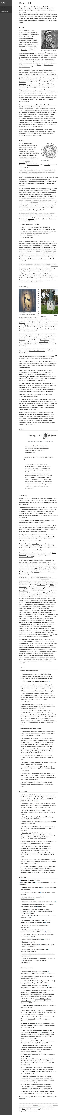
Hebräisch (41, 76)
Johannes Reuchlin (24, 520)
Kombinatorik (54, 266)
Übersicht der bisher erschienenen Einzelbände (36, 681)
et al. (46, 1019)
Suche (3, 8)
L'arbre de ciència (43, 399)
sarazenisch (31, 38)
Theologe (21, 16)
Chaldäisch (55, 76)
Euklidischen (24, 531)
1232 (42, 10)
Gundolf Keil (47, 868)
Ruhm (35, 194)
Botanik (27, 414)
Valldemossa (22, 84)
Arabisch (46, 76)
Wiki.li (5, 3)
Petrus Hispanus (27, 405)
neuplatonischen (23, 321)
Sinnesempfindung (38, 414)
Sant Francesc (52, 20)
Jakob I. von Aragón (24, 36)
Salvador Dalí (40, 598)
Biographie (25, 942)
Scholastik (22, 323)
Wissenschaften (33, 399)
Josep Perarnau (36, 120)
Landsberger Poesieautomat (26, 647)
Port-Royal (35, 396)
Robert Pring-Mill (26, 833)
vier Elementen (41, 585)
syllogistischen (34, 202)
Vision (51, 55)
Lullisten (21, 340)
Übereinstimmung (41, 196)
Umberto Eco (30, 608)
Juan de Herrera (40, 525)
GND (32, 1096)
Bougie (30, 93)
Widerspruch (49, 196)
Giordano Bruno (41, 349)
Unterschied (32, 196)
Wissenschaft (47, 170)
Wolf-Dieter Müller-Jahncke (29, 866)
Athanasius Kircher (34, 376)
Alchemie (33, 344)
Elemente (21, 414)
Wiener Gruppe (43, 614)
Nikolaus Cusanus (44, 340)
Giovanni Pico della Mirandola (37, 351)
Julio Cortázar (53, 610)
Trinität (52, 585)
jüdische (31, 157)
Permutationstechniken (40, 604)
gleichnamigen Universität (26, 557)
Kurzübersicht (31, 1019)
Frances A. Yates (26, 859)
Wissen (26, 194)
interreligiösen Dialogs (46, 513)
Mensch (21, 194)
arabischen (47, 165)
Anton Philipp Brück (27, 810)
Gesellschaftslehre (24, 416)
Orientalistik (22, 82)
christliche (31, 155)
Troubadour (24, 50)
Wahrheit (30, 172)
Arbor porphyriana (46, 405)
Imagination (47, 414)
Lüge (36, 172)
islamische (22, 157)
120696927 (22, 1098)
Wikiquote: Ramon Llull (28, 880)
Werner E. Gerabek (27, 868)
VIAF (55, 1096)
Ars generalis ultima (27, 237)
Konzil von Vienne (37, 74)
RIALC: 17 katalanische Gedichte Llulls (32, 939)
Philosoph (31, 14)
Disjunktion (49, 391)
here (23, 1109)
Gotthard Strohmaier (27, 1005)
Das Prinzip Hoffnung (35, 1059)
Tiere (31, 414)
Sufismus (29, 235)
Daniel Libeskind (32, 536)
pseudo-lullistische (43, 342)
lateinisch (27, 161)
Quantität (45, 194)
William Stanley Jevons (49, 378)
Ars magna (49, 177)
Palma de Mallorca (50, 10)
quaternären (32, 247)
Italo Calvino (50, 606)
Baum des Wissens (46, 407)
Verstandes (25, 172)
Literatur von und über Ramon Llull (31, 887)
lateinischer (31, 219)
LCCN (43, 1096)
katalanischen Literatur (33, 165)
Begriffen (31, 181)
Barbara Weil (51, 536)
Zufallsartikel (5, 11)
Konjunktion (30, 391)
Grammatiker (42, 14)
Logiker (36, 14)
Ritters (32, 34)
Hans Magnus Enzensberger (27, 639)
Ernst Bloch (24, 356)
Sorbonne (21, 74)
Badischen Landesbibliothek (30, 560)
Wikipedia (35, 1105)
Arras (36, 568)
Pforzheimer (35, 520)
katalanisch (22, 163)
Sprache (28, 365)
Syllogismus (38, 383)
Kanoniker (52, 566)
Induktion (50, 383)
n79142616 (49, 1096)
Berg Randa (30, 18)
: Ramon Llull (28, 882)
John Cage (36, 624)
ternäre (23, 249)
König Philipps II (40, 105)
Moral (52, 414)
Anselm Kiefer (51, 600)
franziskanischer (53, 14)
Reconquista (22, 38)
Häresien (52, 114)
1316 (24, 12)
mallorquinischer (23, 14)
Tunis (37, 12)
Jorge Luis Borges (34, 610)
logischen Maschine (47, 181)
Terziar (39, 65)
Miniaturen (36, 572)
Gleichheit (22, 198)
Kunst (37, 170)
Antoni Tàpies (35, 544)
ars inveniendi (30, 358)
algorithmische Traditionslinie (45, 183)
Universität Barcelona (30, 314)
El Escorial (27, 527)
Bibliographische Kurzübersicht (30, 944)
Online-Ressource (33, 801)
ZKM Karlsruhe (45, 579)
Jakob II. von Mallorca (31, 72)
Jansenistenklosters (24, 396)
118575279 (37, 1096)
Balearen (29, 40)
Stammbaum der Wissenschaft (27, 409)
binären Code (22, 587)
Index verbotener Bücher (41, 502)
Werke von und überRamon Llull (31, 892)
